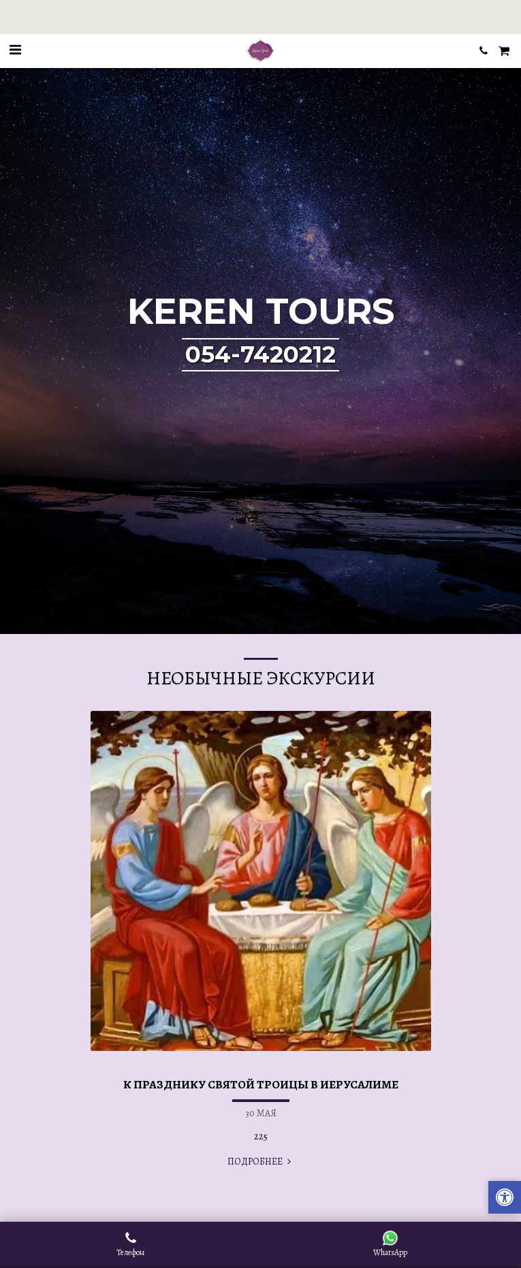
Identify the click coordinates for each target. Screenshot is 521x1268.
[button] (15, 50)
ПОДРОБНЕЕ (260, 1161)
